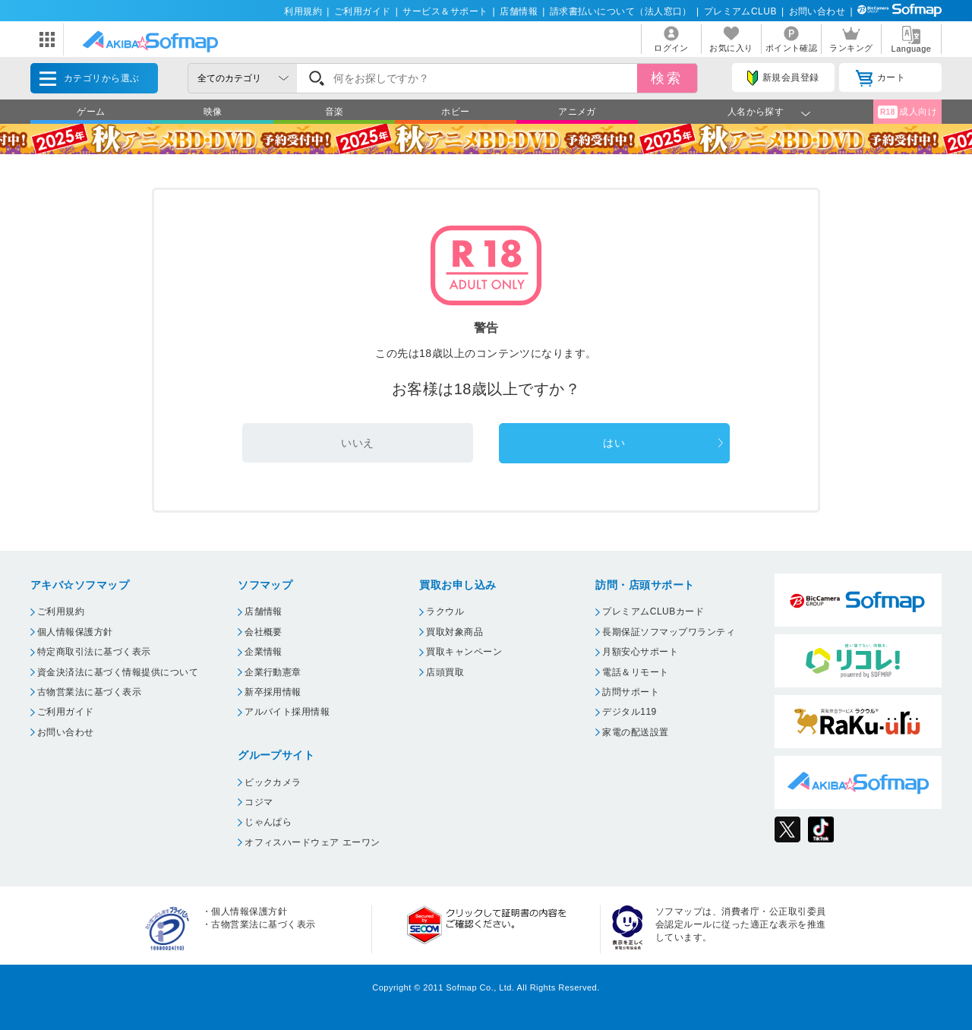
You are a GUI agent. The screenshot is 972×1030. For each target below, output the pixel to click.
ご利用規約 (60, 611)
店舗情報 (519, 11)
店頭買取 (445, 672)
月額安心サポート (640, 651)
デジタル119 (629, 711)
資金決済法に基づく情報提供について (117, 672)
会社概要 (263, 632)
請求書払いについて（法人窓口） (621, 11)
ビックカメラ (273, 782)
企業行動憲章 (273, 672)
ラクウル (445, 611)
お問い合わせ (817, 11)
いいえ (357, 443)
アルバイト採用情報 (287, 711)
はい (614, 443)
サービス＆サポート (445, 11)
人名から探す (755, 111)
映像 (213, 111)
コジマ (259, 802)
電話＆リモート (635, 672)
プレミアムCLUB (740, 11)
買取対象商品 (454, 632)
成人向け (907, 112)
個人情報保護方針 (75, 632)
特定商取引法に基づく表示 (94, 651)
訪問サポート (630, 692)
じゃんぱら (268, 822)
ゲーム (91, 111)
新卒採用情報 (273, 692)
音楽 (334, 111)
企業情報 (263, 651)
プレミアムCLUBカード (653, 611)
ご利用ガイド (362, 11)
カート (880, 78)
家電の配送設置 (635, 732)
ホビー (455, 111)
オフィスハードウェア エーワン (312, 842)
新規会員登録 (783, 78)
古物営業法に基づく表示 (89, 692)
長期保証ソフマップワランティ (668, 632)
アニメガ (577, 111)
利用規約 (303, 11)
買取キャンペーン (464, 651)
